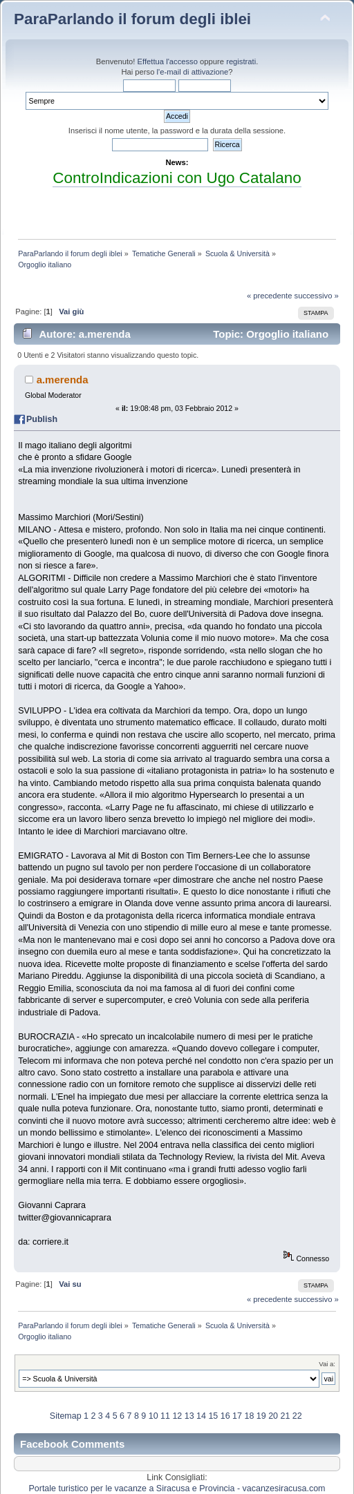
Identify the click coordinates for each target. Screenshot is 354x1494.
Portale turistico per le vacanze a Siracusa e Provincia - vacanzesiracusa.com (177, 1488)
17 (237, 1416)
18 (249, 1416)
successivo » (317, 295)
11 (165, 1416)
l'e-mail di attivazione (193, 72)
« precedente (269, 295)
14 (201, 1416)
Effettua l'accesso (168, 61)
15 (213, 1416)
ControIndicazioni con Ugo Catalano (177, 177)
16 (225, 1416)
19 (261, 1416)
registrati (241, 61)
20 (273, 1416)
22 (297, 1416)
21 (285, 1416)
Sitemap (66, 1416)
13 (189, 1416)
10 (153, 1416)
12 (177, 1416)
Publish (41, 419)
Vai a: (327, 1364)
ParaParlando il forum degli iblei (132, 19)
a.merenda (62, 379)
